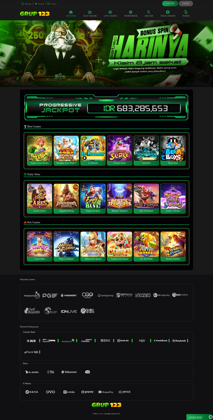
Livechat (51, 4)
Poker (186, 13)
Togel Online (168, 13)
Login (186, 3)
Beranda (71, 13)
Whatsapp (26, 4)
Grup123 (101, 414)
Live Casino (110, 13)
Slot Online (90, 13)
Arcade (149, 13)
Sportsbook (131, 13)
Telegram (39, 4)
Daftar (170, 3)
